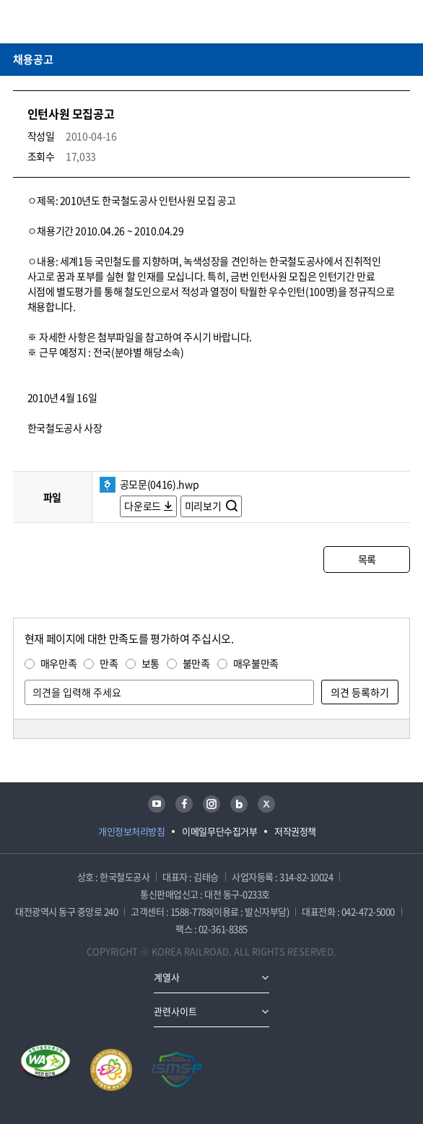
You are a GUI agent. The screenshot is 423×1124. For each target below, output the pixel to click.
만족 (109, 663)
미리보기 (204, 505)
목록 (367, 559)
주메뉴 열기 (401, 21)
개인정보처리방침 (131, 831)
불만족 (196, 663)
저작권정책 (295, 831)
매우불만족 (256, 663)
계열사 (167, 977)
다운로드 (142, 505)
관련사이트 (175, 1011)
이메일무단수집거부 (219, 831)
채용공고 (33, 59)
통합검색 (380, 21)
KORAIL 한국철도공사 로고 (69, 21)
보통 (150, 663)
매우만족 (58, 663)
